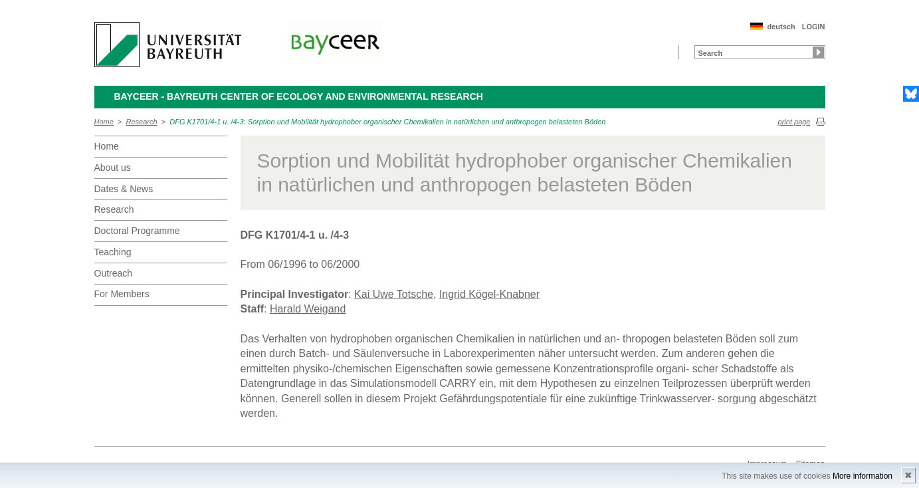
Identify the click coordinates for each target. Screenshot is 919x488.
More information (862, 476)
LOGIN (813, 27)
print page (794, 122)
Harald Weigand (308, 308)
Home (104, 122)
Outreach (113, 273)
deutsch (781, 27)
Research (141, 122)
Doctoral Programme (137, 230)
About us (112, 167)
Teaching (113, 252)
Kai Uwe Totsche (393, 294)
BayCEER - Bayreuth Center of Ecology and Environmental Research (298, 96)
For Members (122, 294)
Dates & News (123, 188)
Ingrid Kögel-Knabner (489, 294)
